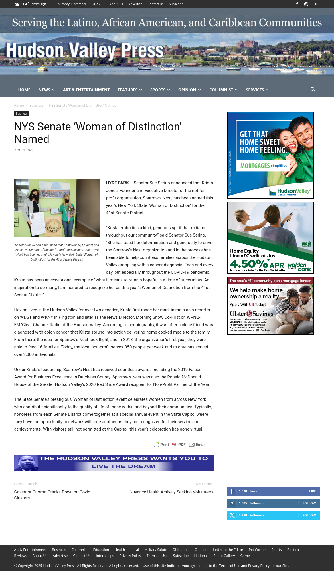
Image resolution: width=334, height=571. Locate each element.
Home (24, 89)
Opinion (189, 89)
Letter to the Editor (228, 549)
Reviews (20, 555)
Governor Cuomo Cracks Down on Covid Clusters (52, 495)
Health (119, 549)
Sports (160, 89)
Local (135, 549)
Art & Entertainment (86, 89)
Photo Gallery (224, 555)
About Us (116, 4)
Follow (309, 503)
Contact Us (156, 4)
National (201, 555)
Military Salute (155, 549)
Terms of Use (157, 555)
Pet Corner (257, 549)
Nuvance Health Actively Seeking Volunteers (171, 492)
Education (101, 549)
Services (257, 89)
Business (36, 105)
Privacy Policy (130, 555)
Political (293, 549)
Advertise (135, 4)
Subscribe (176, 4)
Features (130, 89)
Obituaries (181, 549)
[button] (313, 90)
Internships (105, 555)
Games (246, 555)
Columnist (223, 89)
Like (312, 491)
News (46, 89)
